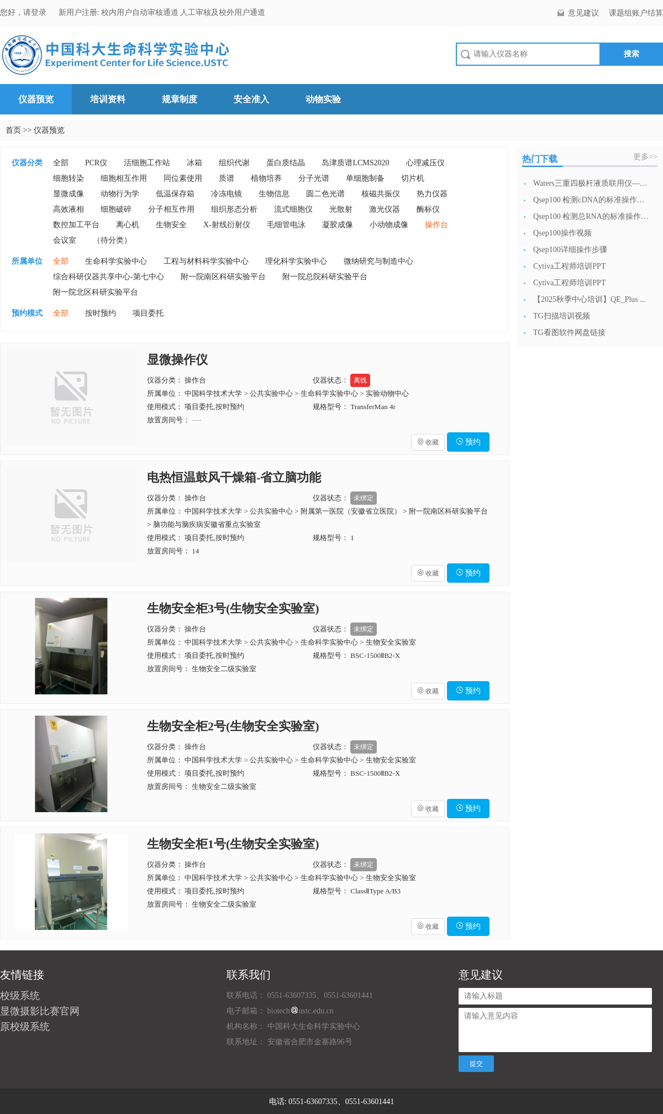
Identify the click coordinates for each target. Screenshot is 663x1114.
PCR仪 (96, 163)
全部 (61, 163)
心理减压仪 (425, 163)
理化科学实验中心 (296, 261)
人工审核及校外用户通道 (222, 12)
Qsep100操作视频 (562, 233)
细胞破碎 (116, 209)
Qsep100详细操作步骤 (570, 249)
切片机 (412, 178)
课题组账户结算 (636, 13)
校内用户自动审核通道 (141, 12)
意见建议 (583, 13)
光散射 (340, 209)
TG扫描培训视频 (561, 316)
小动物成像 (389, 225)
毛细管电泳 (286, 225)
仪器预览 (36, 99)
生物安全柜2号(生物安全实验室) (233, 726)
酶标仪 (428, 209)
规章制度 (179, 99)
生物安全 (171, 225)
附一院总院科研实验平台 (324, 277)
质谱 (226, 178)
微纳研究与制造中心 (378, 261)
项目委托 (148, 313)
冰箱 (194, 163)
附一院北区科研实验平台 (95, 292)
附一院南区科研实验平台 (223, 277)
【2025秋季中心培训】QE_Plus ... (589, 299)
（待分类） (112, 240)
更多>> (645, 157)
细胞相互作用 (124, 178)
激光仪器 (384, 209)
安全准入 (251, 99)
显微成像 (68, 194)
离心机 (127, 225)
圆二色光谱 (325, 194)
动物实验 (323, 99)
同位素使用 (183, 178)
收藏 (428, 442)
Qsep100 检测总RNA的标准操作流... (591, 216)
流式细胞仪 (293, 209)
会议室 (64, 240)
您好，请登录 (24, 12)
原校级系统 (25, 1026)
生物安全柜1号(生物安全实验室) (233, 844)
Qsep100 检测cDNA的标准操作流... (591, 200)
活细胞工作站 (147, 163)
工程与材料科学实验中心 (206, 261)
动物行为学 (120, 194)
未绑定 (363, 498)
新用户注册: (79, 12)
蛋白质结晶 (285, 163)
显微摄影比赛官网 (40, 1011)
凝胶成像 (337, 225)
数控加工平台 (76, 225)
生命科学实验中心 (116, 261)
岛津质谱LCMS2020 (355, 163)
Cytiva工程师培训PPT (569, 266)
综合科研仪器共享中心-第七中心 (108, 277)
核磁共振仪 (380, 194)
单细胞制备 (365, 178)
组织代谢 (234, 163)
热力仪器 (432, 194)
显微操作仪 (177, 360)
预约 (468, 442)
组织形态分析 (234, 209)
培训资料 (107, 99)
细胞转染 (68, 178)
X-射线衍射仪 (226, 225)
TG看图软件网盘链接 (569, 332)
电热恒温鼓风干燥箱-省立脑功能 (234, 477)
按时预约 (100, 313)
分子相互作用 (171, 209)
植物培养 (266, 178)
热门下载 (539, 159)
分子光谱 (313, 178)
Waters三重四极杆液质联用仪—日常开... (591, 183)
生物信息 (274, 194)
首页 (13, 130)
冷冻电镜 (226, 194)
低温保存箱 (175, 194)
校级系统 (20, 995)
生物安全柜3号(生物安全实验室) (233, 608)
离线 (360, 380)
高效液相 (68, 209)
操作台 (436, 225)
